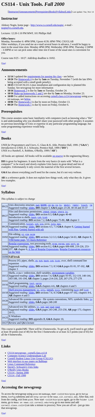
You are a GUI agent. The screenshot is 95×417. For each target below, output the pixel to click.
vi (23, 234)
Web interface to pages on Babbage (27, 361)
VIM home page (17, 240)
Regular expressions (19, 243)
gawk (57, 306)
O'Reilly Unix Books (18, 369)
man (59, 223)
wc (78, 243)
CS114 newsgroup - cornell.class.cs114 (27, 352)
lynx (53, 223)
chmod (46, 211)
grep (54, 243)
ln (91, 299)
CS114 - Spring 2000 (18, 372)
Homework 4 (25, 79)
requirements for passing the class (44, 76)
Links (68, 11)
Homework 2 (25, 102)
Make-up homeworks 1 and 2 (28, 93)
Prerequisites (42, 11)
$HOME (44, 205)
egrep (61, 243)
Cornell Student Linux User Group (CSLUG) (30, 358)
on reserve (57, 156)
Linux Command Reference (21, 364)
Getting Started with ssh (31, 229)
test (31, 283)
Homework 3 (20, 90)
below (27, 99)
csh (39, 217)
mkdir (67, 205)
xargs (39, 283)
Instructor (13, 11)
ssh (36, 223)
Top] (4, 63)
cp (56, 205)
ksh (41, 260)
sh (36, 260)
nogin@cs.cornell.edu (12, 28)
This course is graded (14, 329)
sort (73, 243)
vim (27, 234)
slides (31, 207)
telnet (30, 223)
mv (53, 205)
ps (38, 289)
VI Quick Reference (36, 240)
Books (52, 11)
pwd (37, 205)
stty (43, 289)
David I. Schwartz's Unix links (23, 367)
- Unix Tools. (32, 4)
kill (57, 289)
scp (41, 223)
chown (53, 211)
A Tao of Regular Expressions (43, 249)
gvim (32, 234)
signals (50, 289)
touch (84, 205)
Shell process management (22, 289)
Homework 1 (25, 104)
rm (91, 205)
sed (67, 243)
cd (49, 205)
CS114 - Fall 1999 (17, 375)
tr (38, 306)
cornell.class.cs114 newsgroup (66, 96)
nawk (52, 306)
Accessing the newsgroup (21, 387)
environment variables (63, 273)
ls (60, 205)
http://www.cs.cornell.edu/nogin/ (47, 25)
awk (47, 306)
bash (33, 217)
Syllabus (60, 11)
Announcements (27, 11)
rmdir (76, 205)
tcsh (44, 217)
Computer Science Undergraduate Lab (27, 355)
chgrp (61, 211)
